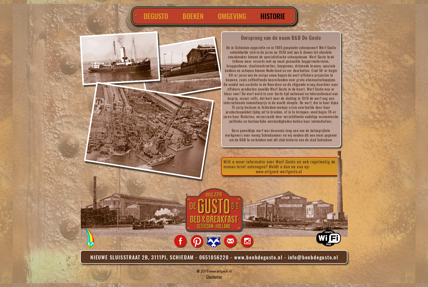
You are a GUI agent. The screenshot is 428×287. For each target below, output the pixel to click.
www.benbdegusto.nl (258, 257)
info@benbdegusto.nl (313, 257)
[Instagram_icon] (247, 241)
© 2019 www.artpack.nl (214, 271)
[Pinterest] (197, 241)
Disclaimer (214, 276)
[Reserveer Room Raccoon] (214, 241)
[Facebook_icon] (180, 241)
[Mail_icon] (230, 241)
